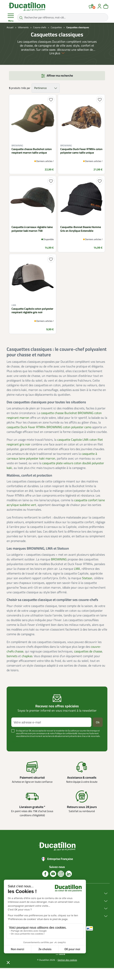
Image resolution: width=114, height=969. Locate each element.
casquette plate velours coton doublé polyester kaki (55, 466)
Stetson (87, 579)
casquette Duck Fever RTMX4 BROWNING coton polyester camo (49, 428)
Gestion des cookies (67, 961)
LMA (77, 570)
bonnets (12, 657)
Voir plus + (17, 743)
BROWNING (59, 560)
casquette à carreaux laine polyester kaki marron (52, 456)
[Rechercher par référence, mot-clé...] (62, 17)
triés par (25, 89)
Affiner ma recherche (60, 76)
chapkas (27, 657)
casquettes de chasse (88, 652)
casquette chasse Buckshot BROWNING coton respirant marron (54, 416)
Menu (11, 18)
